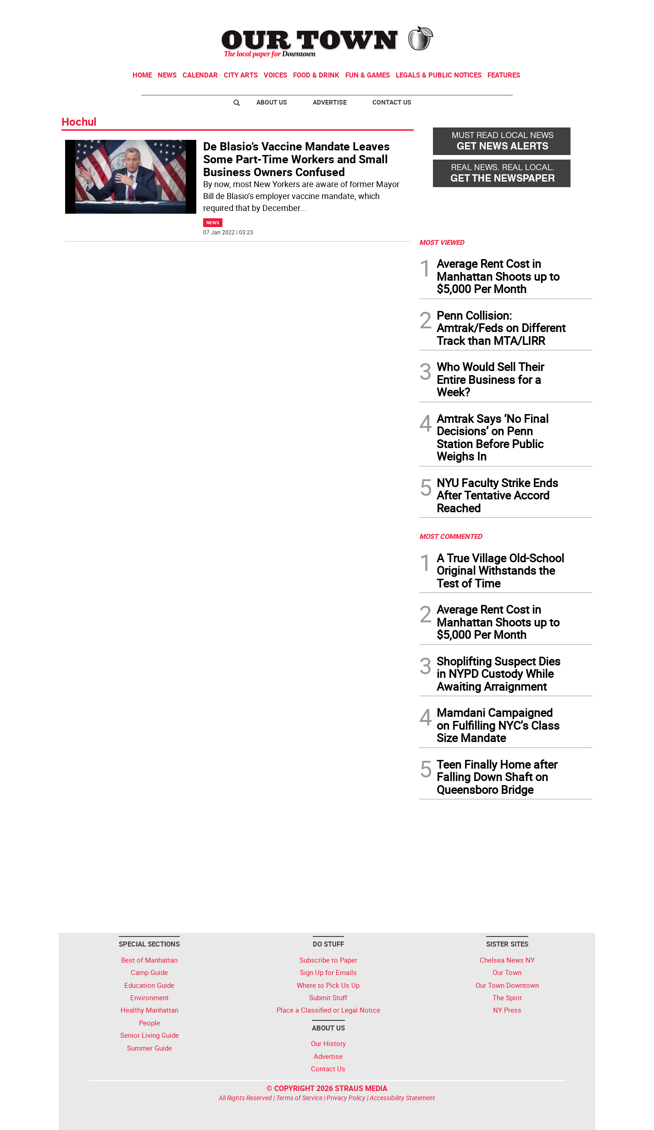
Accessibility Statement (402, 1097)
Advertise (330, 102)
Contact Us (391, 102)
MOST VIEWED (441, 242)
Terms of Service (299, 1097)
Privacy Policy (346, 1097)
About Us (271, 102)
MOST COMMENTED (450, 536)
